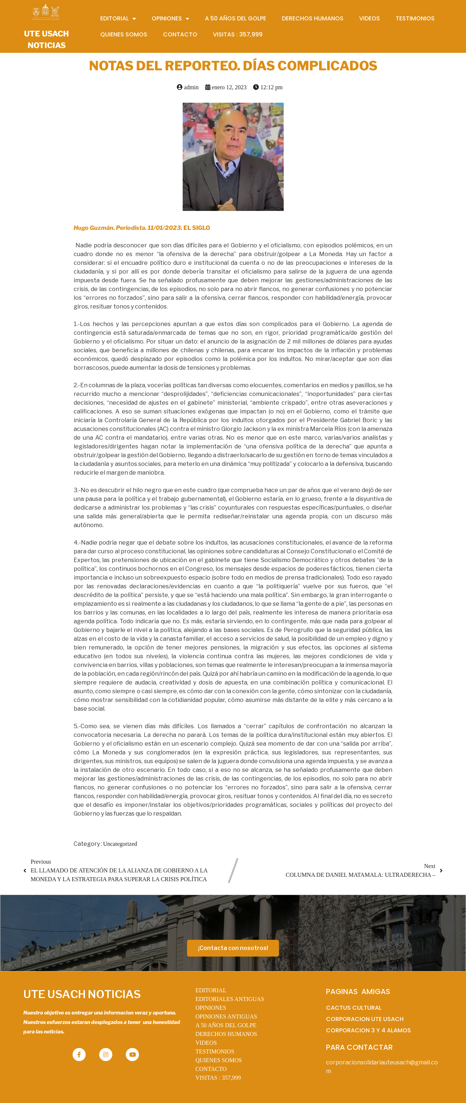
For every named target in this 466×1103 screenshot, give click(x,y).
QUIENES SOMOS (218, 1060)
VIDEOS (206, 1043)
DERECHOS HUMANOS (226, 1034)
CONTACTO (211, 1069)
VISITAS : (218, 1078)
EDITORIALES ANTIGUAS (229, 999)
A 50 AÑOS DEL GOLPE (225, 1025)
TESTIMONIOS (214, 1051)
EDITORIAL (210, 990)
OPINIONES (210, 1008)
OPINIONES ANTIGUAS (226, 1016)
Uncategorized (120, 844)
